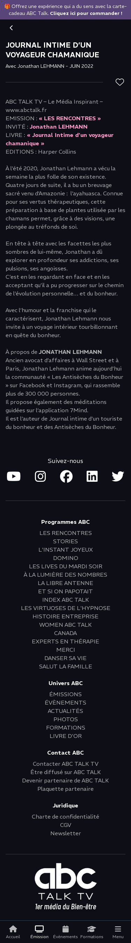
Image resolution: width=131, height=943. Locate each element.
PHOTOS (65, 719)
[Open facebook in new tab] (66, 477)
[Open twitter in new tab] (118, 477)
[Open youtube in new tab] (14, 477)
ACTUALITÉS (65, 710)
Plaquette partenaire (65, 788)
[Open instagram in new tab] (40, 477)
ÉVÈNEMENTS (65, 702)
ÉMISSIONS (65, 694)
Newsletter (65, 833)
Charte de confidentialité (65, 816)
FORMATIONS (65, 727)
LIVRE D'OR (66, 735)
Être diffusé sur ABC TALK (65, 772)
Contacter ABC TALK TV (66, 763)
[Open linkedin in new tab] (92, 477)
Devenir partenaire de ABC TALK (65, 780)
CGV (65, 824)
